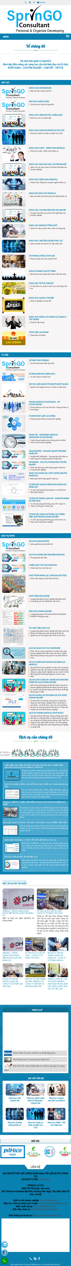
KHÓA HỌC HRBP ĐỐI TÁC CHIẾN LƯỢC (46, 115)
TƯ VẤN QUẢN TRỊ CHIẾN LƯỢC (42, 374)
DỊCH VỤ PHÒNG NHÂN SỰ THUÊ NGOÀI (46, 713)
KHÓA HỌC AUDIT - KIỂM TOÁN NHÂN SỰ (47, 148)
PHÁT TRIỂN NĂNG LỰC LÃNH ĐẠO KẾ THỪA (48, 576)
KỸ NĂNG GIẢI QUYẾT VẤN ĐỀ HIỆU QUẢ (21, 857)
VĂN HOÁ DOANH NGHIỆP (40, 611)
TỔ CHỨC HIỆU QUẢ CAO (39, 628)
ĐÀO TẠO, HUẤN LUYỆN (39, 102)
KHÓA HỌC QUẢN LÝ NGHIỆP (41, 298)
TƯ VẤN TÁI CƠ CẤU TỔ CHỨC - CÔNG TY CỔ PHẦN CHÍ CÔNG (50, 912)
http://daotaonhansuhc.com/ (47, 1215)
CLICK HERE (44, 1179)
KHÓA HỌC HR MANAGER (40, 88)
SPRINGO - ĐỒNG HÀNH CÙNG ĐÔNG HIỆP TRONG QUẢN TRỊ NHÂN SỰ (18, 913)
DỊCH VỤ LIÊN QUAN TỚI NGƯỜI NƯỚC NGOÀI (48, 384)
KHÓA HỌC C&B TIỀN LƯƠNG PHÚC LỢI (46, 241)
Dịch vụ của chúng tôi (35, 737)
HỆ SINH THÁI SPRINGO (39, 360)
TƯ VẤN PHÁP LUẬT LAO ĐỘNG (42, 416)
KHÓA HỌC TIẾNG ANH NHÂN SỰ (43, 180)
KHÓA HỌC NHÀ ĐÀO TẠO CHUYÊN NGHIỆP (48, 164)
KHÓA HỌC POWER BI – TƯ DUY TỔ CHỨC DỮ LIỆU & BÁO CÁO (31, 840)
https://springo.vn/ (48, 1200)
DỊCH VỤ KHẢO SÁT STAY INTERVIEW (44, 648)
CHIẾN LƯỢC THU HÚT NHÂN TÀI (43, 565)
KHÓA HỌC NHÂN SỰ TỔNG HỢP (43, 226)
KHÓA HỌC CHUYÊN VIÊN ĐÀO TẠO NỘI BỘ (47, 210)
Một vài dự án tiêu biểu (15, 883)
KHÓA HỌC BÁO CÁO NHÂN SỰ (42, 193)
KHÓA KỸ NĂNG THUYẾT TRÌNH (42, 271)
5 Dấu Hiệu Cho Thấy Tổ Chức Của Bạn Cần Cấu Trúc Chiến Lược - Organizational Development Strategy (34, 766)
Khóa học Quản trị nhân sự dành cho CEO (35, 1125)
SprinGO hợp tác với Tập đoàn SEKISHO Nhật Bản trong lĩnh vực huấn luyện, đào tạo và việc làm (58, 984)
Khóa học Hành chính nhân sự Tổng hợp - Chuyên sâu (35, 1100)
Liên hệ (41, 3)
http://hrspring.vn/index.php (44, 1209)
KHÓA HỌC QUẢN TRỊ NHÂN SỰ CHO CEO (46, 130)
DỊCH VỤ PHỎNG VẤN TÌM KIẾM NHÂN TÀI (47, 555)
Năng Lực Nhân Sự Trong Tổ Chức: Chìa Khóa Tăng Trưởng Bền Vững (35, 822)
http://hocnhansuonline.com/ (53, 1203)
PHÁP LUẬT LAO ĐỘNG (39, 332)
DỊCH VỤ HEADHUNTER (39, 541)
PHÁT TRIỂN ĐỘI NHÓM (39, 596)
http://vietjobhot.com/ (44, 1206)
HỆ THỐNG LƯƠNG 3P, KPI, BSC (42, 256)
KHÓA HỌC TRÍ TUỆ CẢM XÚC (41, 283)
